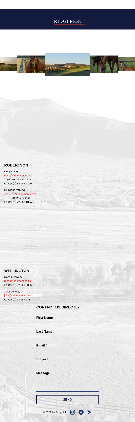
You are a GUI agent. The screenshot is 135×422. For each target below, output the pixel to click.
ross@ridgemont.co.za (17, 280)
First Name (44, 317)
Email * (41, 345)
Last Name (44, 331)
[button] (67, 13)
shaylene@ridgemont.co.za (20, 193)
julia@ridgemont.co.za (17, 295)
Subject (42, 359)
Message (43, 373)
